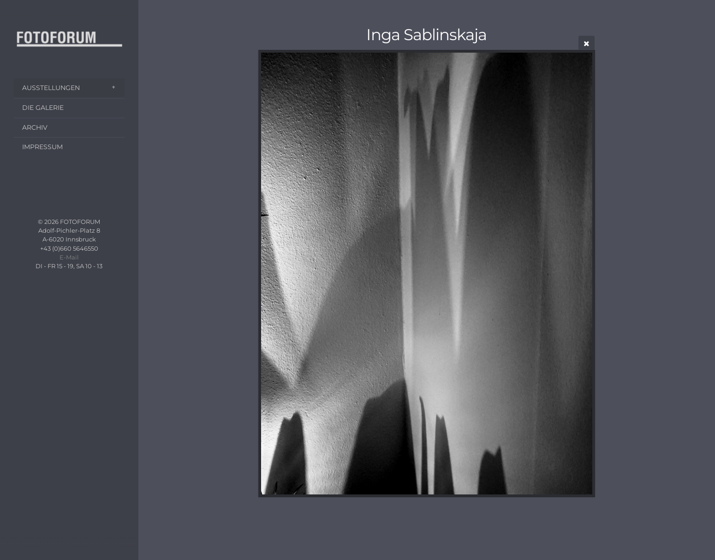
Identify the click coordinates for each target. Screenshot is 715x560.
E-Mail (69, 257)
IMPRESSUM (42, 147)
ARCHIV (35, 127)
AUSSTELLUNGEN (51, 87)
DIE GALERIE (43, 107)
